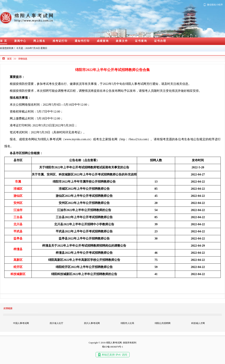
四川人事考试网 (92, 323)
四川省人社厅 (56, 323)
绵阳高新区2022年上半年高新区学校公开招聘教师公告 (84, 259)
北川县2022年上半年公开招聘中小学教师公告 (84, 224)
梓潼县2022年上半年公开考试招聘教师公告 (84, 252)
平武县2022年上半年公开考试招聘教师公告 (84, 231)
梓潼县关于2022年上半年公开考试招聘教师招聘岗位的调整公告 (84, 245)
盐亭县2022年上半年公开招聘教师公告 (84, 238)
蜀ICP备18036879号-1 (112, 346)
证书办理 (160, 41)
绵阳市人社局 (127, 323)
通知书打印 (82, 41)
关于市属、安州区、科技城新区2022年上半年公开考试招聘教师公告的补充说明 (84, 174)
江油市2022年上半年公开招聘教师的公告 (84, 210)
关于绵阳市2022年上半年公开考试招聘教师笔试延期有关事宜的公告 (84, 167)
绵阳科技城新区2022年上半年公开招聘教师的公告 (84, 274)
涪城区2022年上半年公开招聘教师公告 (84, 188)
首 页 (3, 41)
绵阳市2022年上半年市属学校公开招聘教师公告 (84, 181)
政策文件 (122, 41)
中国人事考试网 (21, 323)
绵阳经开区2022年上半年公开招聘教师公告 (84, 267)
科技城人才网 (198, 323)
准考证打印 (60, 41)
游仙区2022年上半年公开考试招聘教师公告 (84, 195)
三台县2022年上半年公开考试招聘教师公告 (84, 217)
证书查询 (141, 41)
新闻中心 (20, 41)
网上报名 (39, 41)
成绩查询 (103, 41)
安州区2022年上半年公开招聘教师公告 (84, 202)
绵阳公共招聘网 (162, 323)
